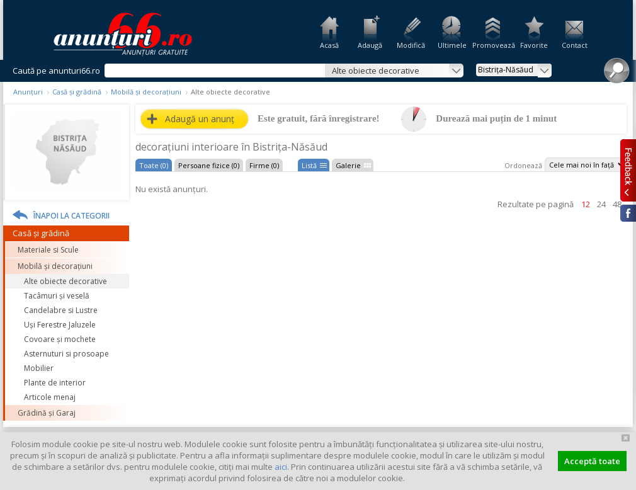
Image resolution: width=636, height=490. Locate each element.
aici (281, 466)
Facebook (628, 213)
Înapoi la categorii (71, 215)
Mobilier (39, 368)
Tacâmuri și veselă (56, 295)
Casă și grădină (76, 91)
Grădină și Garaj (47, 412)
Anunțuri (28, 91)
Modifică (411, 45)
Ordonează (523, 165)
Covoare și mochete (60, 339)
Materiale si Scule (48, 249)
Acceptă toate (592, 461)
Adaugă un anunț (199, 119)
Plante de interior (55, 382)
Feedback (628, 170)
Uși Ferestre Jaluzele (60, 324)
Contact (575, 45)
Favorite (534, 45)
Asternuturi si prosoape (66, 353)
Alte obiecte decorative (65, 281)
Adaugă (370, 45)
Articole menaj (50, 397)
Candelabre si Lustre (61, 310)
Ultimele (452, 45)
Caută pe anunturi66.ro (56, 70)
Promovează (492, 45)
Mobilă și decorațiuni (146, 91)
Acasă (329, 45)
